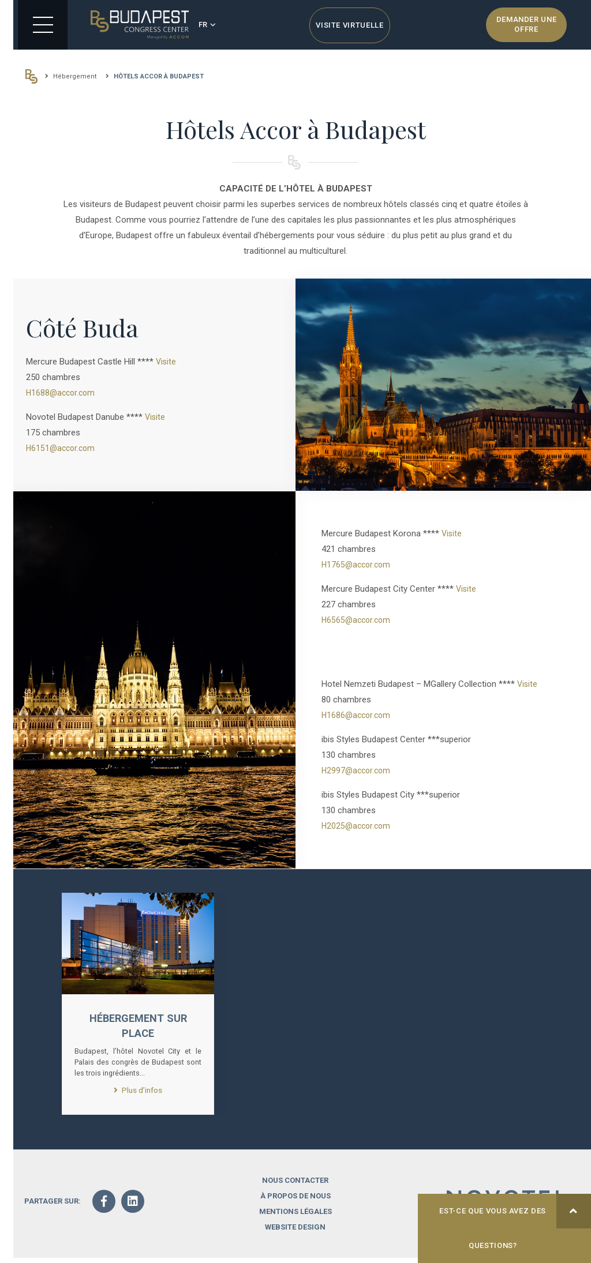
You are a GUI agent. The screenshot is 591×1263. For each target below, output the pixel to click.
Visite (166, 361)
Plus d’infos (138, 1094)
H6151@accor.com (62, 448)
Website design (295, 1232)
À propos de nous (295, 1201)
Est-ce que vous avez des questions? (515, 1222)
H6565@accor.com (357, 620)
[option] (138, 1006)
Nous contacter (295, 1185)
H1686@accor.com (357, 715)
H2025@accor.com (357, 826)
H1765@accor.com (357, 564)
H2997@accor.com (357, 770)
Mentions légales (295, 1216)
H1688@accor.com (62, 393)
